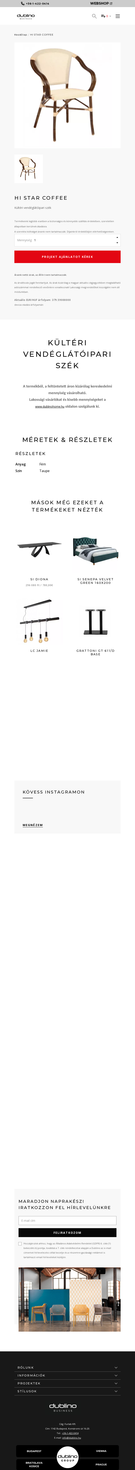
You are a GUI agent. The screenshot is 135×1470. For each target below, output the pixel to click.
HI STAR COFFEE (42, 34)
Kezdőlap (20, 34)
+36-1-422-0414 (70, 1433)
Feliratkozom (67, 1233)
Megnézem (33, 825)
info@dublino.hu (71, 1437)
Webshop (101, 3)
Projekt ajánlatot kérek (67, 257)
